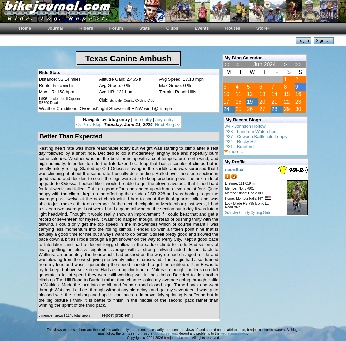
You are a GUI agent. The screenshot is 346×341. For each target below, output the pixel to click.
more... (233, 151)
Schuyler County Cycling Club (247, 213)
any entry (164, 119)
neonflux (234, 169)
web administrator (233, 333)
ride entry (142, 119)
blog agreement (165, 333)
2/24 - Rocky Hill (240, 141)
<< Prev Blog (88, 124)
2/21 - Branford (239, 146)
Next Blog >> (167, 124)
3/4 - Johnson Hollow (244, 126)
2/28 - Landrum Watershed (250, 131)
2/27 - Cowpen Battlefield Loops (255, 136)
